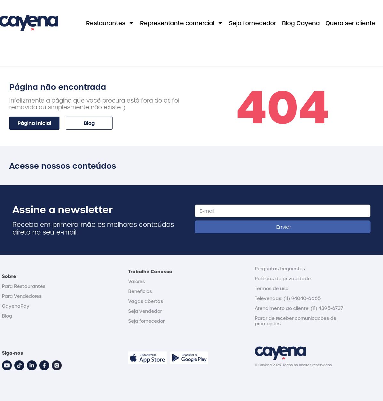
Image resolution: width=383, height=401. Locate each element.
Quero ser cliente (350, 22)
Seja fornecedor (252, 22)
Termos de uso (271, 288)
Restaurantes (110, 23)
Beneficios (140, 291)
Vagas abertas (145, 301)
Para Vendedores (22, 296)
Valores (136, 281)
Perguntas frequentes (280, 268)
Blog (7, 316)
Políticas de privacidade (283, 278)
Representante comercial (181, 23)
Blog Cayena (301, 22)
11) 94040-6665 (303, 298)
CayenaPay (15, 306)
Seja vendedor (145, 311)
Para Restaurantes (23, 286)
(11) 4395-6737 (327, 308)
